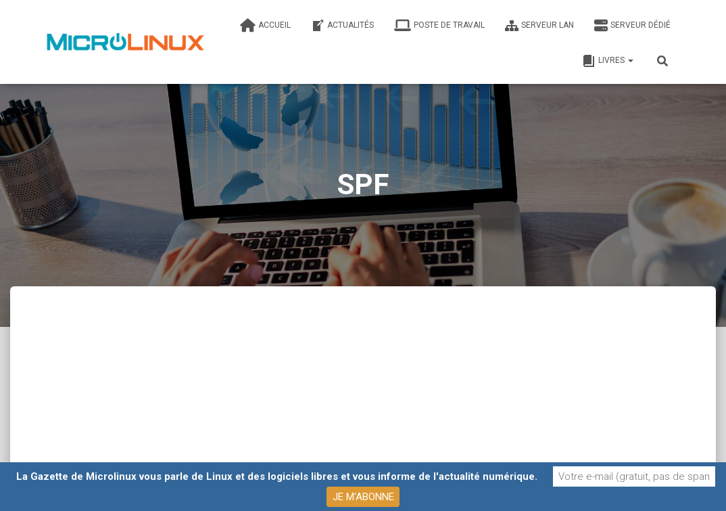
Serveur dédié (632, 25)
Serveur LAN (539, 25)
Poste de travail (439, 25)
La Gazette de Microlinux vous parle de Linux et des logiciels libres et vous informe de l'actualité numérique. (276, 476)
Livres (607, 61)
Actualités (342, 25)
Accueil (265, 25)
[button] (630, 60)
